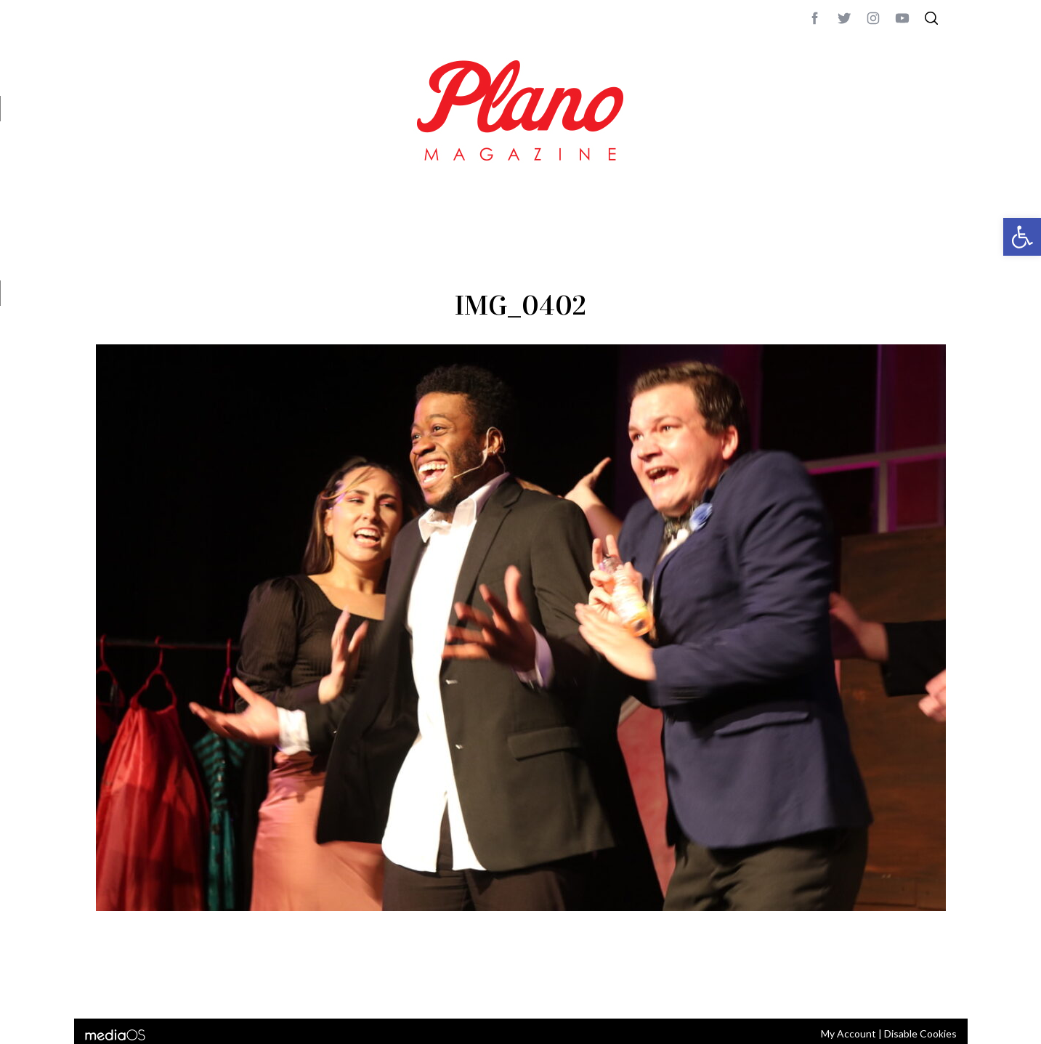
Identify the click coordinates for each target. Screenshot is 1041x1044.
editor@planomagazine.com (532, 988)
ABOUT (111, 988)
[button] (1022, 237)
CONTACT (154, 988)
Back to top (906, 988)
